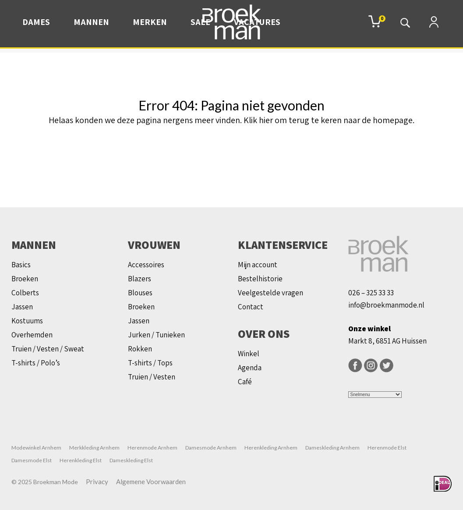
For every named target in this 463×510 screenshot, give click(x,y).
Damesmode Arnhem (211, 447)
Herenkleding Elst (81, 460)
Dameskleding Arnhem (332, 447)
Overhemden (32, 335)
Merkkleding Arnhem (94, 447)
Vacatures (257, 22)
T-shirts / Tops (150, 363)
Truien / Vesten (151, 377)
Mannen (91, 22)
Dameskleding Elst (131, 460)
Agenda (250, 367)
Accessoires (146, 264)
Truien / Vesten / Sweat (47, 349)
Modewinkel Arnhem (36, 447)
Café (245, 381)
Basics (21, 264)
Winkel (248, 353)
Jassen (22, 307)
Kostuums (27, 321)
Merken (150, 22)
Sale (200, 22)
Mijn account (257, 264)
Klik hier (258, 120)
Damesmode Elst (31, 460)
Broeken (24, 278)
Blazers (139, 278)
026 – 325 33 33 (371, 293)
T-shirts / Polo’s (35, 363)
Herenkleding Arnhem (270, 447)
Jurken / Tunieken (156, 335)
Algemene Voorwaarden (151, 481)
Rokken (140, 349)
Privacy (97, 481)
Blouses (140, 293)
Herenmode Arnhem (152, 447)
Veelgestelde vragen (270, 293)
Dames (36, 22)
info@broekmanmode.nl (386, 305)
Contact (250, 307)
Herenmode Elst (387, 447)
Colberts (25, 293)
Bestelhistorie (260, 278)
